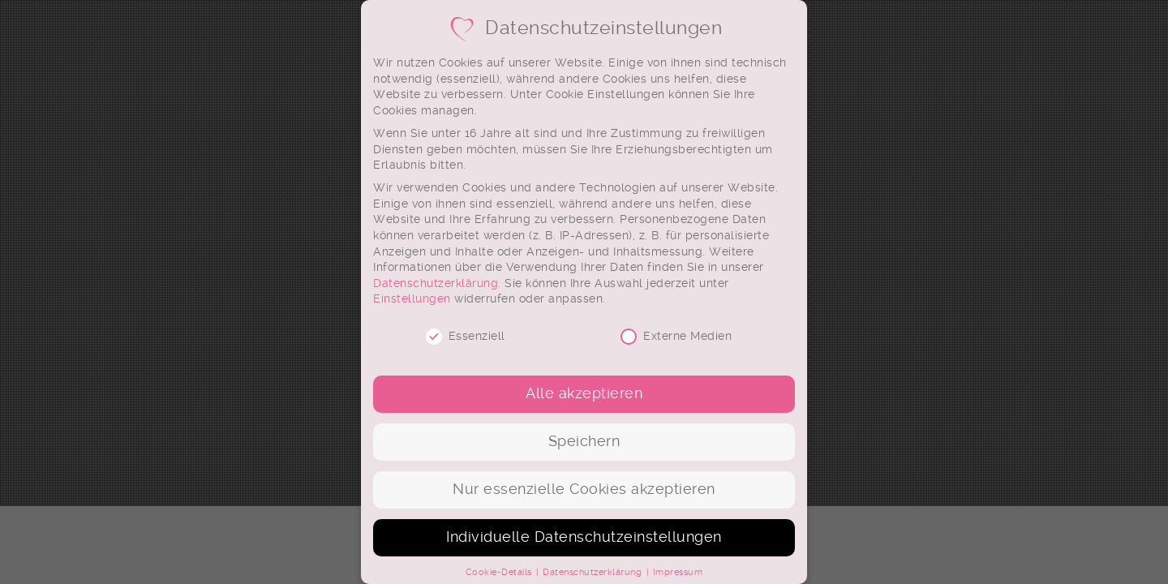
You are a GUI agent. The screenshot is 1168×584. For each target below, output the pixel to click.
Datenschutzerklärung (435, 283)
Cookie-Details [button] (500, 572)
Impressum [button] (678, 572)
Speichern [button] (584, 441)
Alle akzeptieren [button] (584, 393)
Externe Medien (676, 336)
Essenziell (465, 336)
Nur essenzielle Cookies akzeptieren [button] (584, 489)
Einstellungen (412, 298)
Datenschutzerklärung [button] (594, 572)
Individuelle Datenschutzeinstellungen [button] (584, 537)
